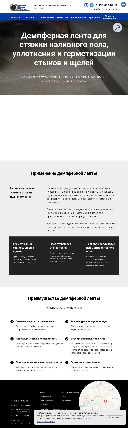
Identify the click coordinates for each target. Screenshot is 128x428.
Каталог (43, 392)
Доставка (44, 405)
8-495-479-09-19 (107, 5)
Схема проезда (46, 401)
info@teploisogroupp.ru (21, 405)
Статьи (64, 397)
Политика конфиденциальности (53, 409)
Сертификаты (46, 397)
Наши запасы (66, 401)
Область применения (70, 392)
